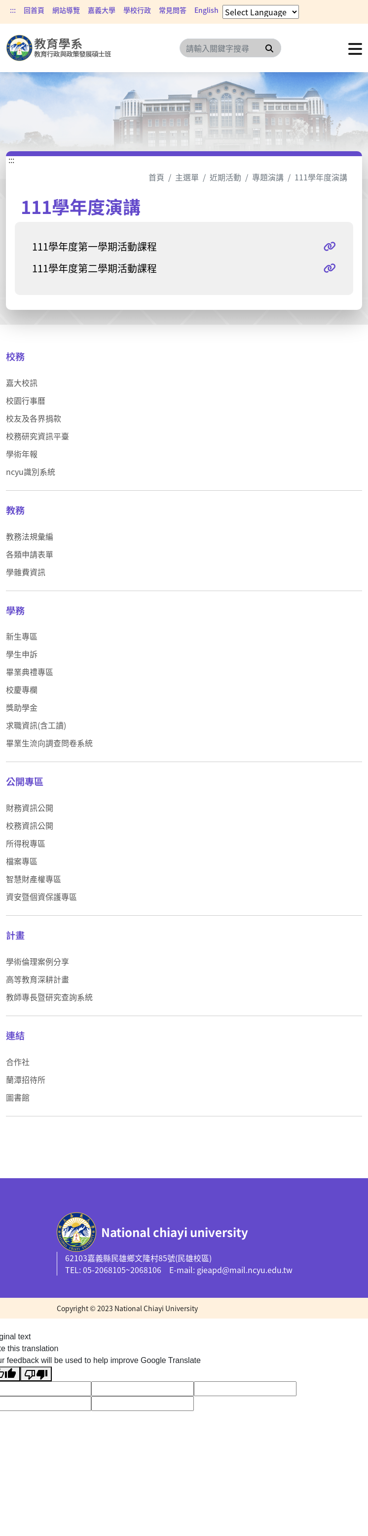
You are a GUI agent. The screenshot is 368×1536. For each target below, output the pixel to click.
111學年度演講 (320, 177)
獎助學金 (21, 707)
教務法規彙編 (29, 536)
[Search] (230, 48)
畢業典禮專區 (29, 672)
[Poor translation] (36, 1374)
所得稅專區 (25, 843)
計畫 (15, 935)
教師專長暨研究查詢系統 (49, 997)
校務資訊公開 (29, 825)
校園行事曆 (25, 400)
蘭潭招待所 (25, 1079)
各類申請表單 (29, 554)
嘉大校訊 (21, 382)
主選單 (187, 177)
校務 (15, 356)
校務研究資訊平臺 (37, 436)
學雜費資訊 (25, 572)
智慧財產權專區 (33, 879)
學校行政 (137, 10)
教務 (15, 510)
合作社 (18, 1062)
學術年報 (21, 454)
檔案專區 (21, 861)
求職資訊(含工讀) (36, 725)
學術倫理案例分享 (37, 961)
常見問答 (172, 10)
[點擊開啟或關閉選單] (355, 48)
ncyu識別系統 (30, 471)
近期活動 (225, 177)
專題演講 (268, 177)
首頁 (156, 177)
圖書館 (18, 1097)
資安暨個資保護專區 (41, 896)
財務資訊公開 (29, 807)
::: (13, 10)
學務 (15, 610)
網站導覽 (66, 10)
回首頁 (34, 10)
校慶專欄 (21, 689)
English (206, 10)
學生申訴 (21, 654)
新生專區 (21, 636)
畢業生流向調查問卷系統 (49, 743)
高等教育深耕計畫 (37, 979)
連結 (15, 1035)
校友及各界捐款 (33, 418)
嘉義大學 (101, 10)
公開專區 (24, 781)
